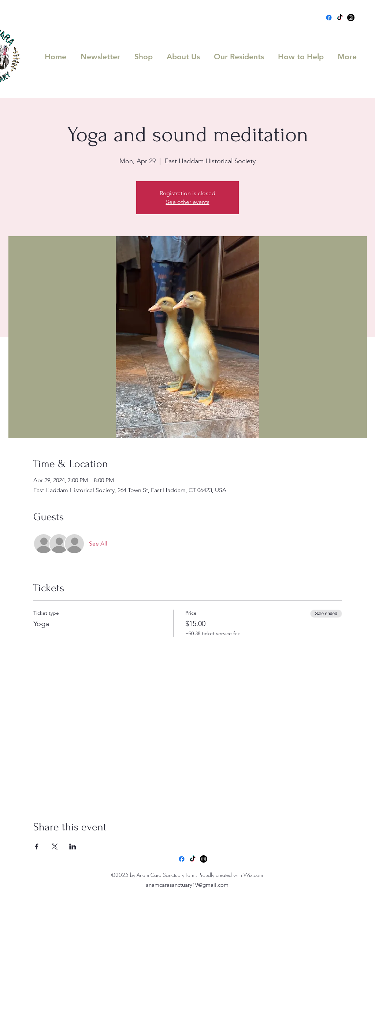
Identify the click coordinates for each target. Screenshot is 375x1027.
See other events (187, 201)
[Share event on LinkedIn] (72, 846)
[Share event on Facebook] (36, 846)
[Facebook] (329, 17)
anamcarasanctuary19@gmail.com (187, 884)
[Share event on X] (54, 846)
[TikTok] (340, 17)
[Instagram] (350, 17)
